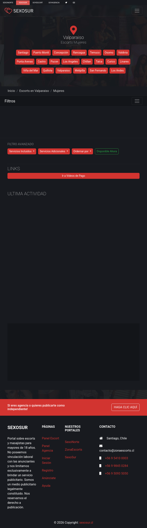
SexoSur (23, 3)
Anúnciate (49, 478)
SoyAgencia (54, 3)
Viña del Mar (30, 70)
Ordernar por (81, 151)
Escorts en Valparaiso (34, 91)
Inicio (11, 91)
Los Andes (117, 70)
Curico (111, 61)
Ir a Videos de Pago (73, 175)
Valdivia (123, 52)
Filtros (10, 101)
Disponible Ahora (107, 151)
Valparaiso (63, 70)
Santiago (23, 52)
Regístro (47, 470)
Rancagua (79, 52)
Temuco (95, 52)
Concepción (61, 52)
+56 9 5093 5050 (116, 473)
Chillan (87, 61)
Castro (42, 61)
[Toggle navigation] (137, 11)
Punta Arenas (25, 61)
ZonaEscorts (73, 449)
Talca (99, 61)
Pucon (54, 61)
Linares (124, 61)
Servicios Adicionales (53, 151)
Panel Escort (50, 438)
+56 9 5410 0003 (116, 458)
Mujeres (58, 91)
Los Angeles (70, 61)
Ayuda (46, 486)
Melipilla (80, 70)
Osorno (109, 52)
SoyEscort (38, 3)
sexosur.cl (86, 522)
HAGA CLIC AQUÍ (125, 407)
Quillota (47, 70)
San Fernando (98, 70)
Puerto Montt (41, 52)
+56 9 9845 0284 (116, 466)
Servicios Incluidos (20, 151)
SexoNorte (8, 3)
